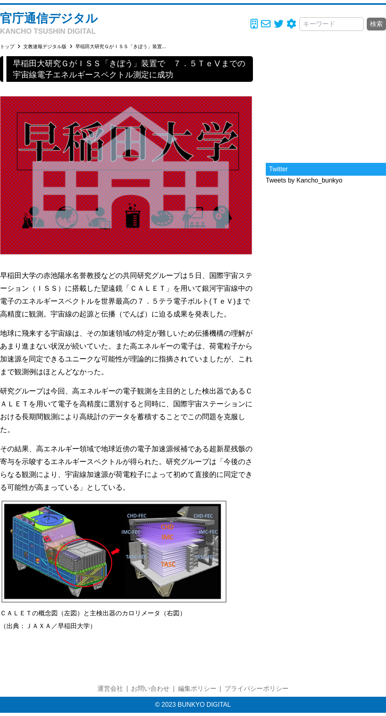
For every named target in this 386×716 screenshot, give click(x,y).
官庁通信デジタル (49, 18)
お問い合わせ (150, 688)
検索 (376, 23)
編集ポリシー (197, 688)
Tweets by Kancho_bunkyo (304, 180)
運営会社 (110, 688)
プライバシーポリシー (256, 688)
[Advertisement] (326, 106)
